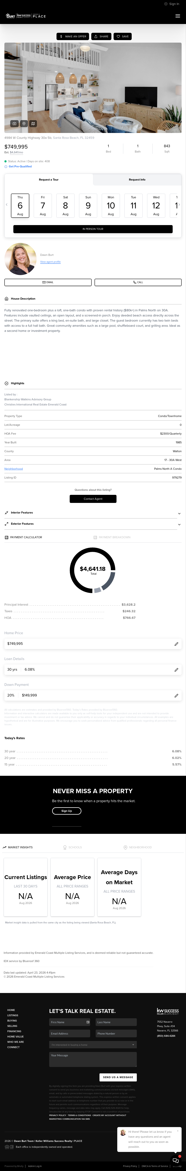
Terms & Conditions (79, 1115)
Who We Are (15, 1042)
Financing (14, 1031)
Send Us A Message (118, 1077)
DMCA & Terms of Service (155, 1166)
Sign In (171, 4)
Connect (13, 1047)
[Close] (177, 1130)
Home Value (15, 1036)
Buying (12, 1020)
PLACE (78, 1141)
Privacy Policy (57, 1115)
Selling (12, 1026)
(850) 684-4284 (166, 1035)
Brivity (20, 1166)
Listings (12, 1015)
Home (11, 1010)
